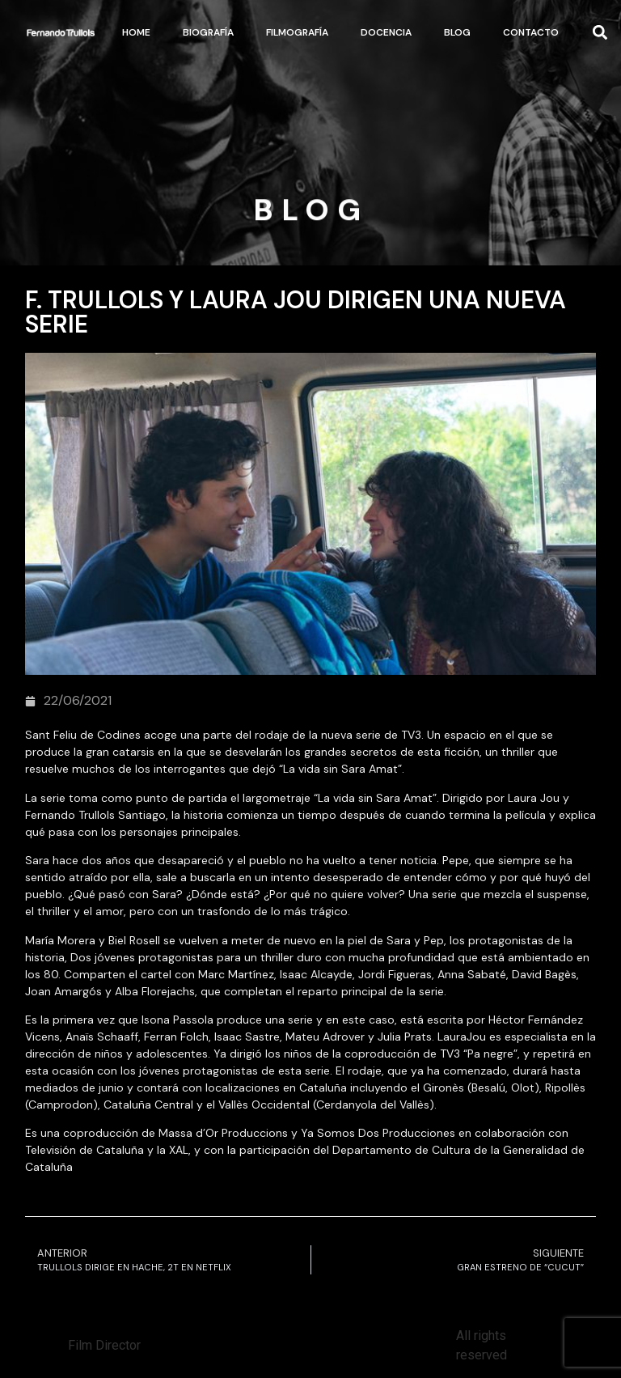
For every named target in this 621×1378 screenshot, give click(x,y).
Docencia (386, 32)
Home (136, 32)
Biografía (208, 32)
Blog (457, 32)
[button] (600, 32)
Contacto (531, 32)
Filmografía (297, 32)
